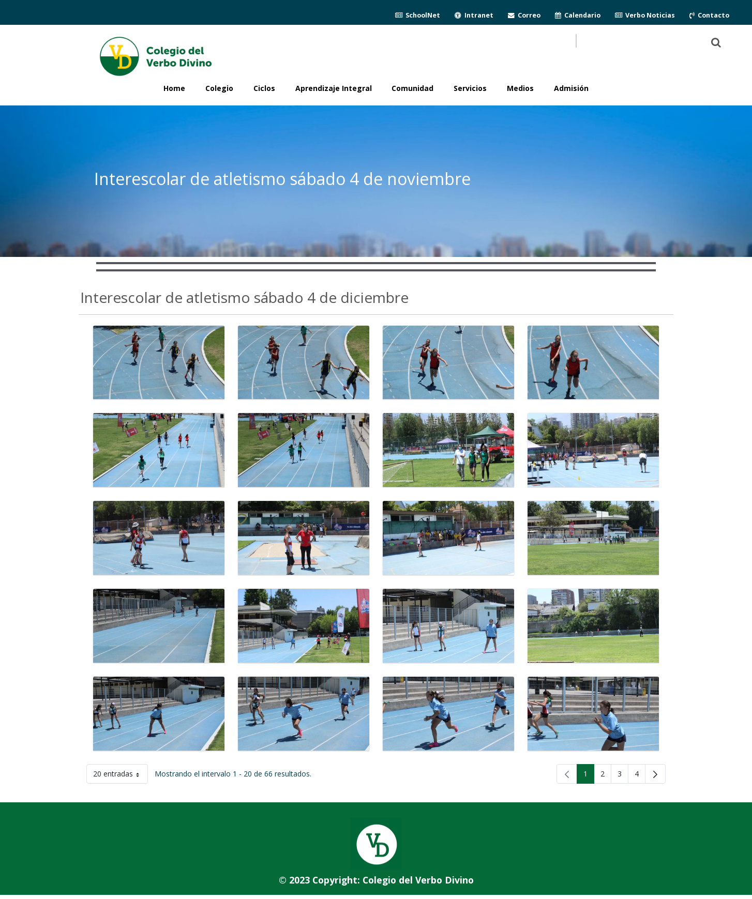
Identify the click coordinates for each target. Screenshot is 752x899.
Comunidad (412, 88)
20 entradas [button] (120, 776)
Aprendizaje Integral (333, 88)
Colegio (219, 88)
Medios (520, 88)
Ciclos (264, 88)
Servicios (470, 88)
